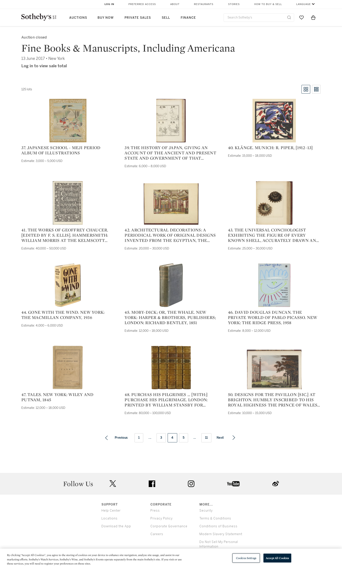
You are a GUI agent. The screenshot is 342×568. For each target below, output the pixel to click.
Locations (109, 518)
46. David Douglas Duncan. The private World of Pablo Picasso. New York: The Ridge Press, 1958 (272, 317)
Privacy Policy (161, 518)
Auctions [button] (78, 18)
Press (155, 510)
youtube (233, 483)
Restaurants (203, 4)
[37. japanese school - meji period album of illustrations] (67, 120)
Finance (188, 18)
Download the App (116, 526)
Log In (109, 4)
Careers (156, 534)
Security (206, 510)
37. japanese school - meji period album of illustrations (60, 150)
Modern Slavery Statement (220, 534)
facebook (152, 483)
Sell (166, 18)
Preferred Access (142, 4)
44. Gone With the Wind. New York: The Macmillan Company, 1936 (62, 315)
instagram (191, 483)
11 (206, 438)
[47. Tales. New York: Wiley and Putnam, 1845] (68, 367)
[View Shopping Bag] (313, 17)
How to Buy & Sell (268, 4)
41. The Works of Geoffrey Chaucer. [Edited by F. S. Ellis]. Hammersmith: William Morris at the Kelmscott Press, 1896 (64, 235)
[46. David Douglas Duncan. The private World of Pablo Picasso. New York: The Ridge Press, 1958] (274, 285)
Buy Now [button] (106, 18)
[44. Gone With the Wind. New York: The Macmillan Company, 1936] (68, 285)
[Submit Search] (289, 17)
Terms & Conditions (215, 518)
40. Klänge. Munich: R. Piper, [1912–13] (270, 147)
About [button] (175, 4)
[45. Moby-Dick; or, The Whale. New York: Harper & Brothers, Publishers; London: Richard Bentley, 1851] (171, 285)
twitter (113, 483)
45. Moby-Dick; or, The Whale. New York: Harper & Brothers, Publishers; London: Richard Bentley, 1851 (170, 317)
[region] (171, 558)
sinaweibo (275, 483)
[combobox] (259, 17)
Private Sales (138, 18)
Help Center (111, 510)
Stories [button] (234, 4)
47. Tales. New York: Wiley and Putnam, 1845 (57, 397)
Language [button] (303, 4)
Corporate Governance (168, 526)
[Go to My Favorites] (301, 17)
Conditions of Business (218, 526)
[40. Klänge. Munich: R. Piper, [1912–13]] (274, 120)
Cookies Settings (246, 558)
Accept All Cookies (277, 558)
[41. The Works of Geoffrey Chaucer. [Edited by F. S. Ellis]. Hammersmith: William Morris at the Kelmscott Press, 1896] (68, 203)
